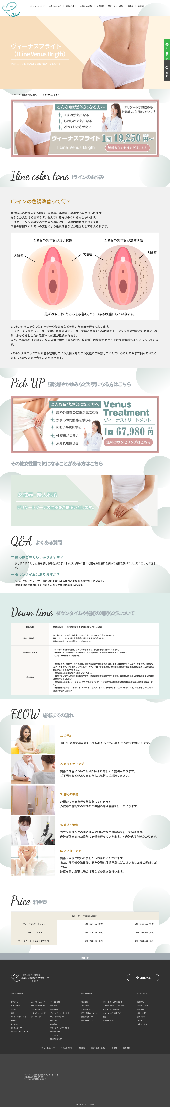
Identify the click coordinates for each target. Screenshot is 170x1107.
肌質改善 (140, 1009)
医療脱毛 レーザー (87, 1017)
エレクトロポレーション (19, 1017)
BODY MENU (142, 993)
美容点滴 (53, 1005)
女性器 (139, 1020)
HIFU (12, 1013)
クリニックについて (37, 6)
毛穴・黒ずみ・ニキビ (89, 1013)
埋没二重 (84, 1002)
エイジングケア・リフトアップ (114, 1005)
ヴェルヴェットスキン (39, 1005)
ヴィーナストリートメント (59, 1013)
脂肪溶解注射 (55, 1031)
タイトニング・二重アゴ (112, 1013)
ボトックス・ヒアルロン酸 (59, 1028)
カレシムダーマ (16, 1028)
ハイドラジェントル (38, 1002)
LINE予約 (145, 978)
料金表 (130, 6)
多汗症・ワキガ (142, 1005)
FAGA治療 (53, 1024)
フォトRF (14, 1009)
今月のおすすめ (55, 6)
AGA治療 (53, 1020)
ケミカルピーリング (38, 1013)
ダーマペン (15, 1024)
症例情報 (100, 6)
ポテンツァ (15, 1002)
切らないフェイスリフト (19, 1031)
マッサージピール (37, 1009)
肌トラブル (141, 1017)
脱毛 (104, 1017)
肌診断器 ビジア (56, 1039)
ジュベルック (36, 1017)
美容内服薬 (54, 1009)
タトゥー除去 (142, 1024)
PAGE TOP (85, 958)
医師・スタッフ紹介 (116, 6)
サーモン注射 (55, 1002)
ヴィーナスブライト (57, 1017)
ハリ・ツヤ (85, 1005)
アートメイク (55, 1035)
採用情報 (141, 6)
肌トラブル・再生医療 (111, 1009)
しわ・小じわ (86, 1009)
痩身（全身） (142, 1013)
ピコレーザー (15, 1005)
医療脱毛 (14, 1020)
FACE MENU (86, 993)
